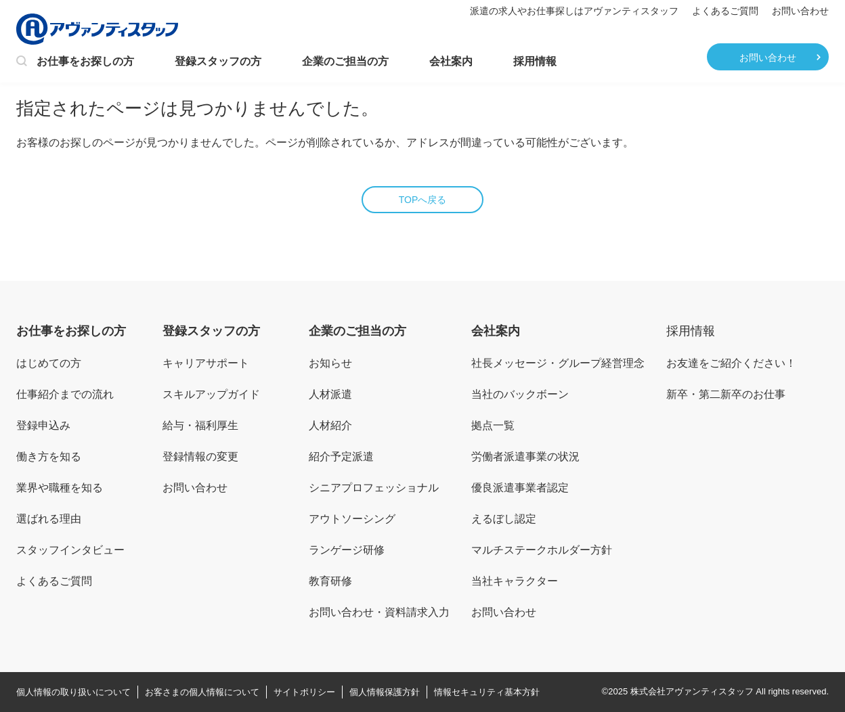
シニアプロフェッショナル (374, 487)
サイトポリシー (304, 692)
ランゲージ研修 (347, 550)
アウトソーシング (352, 519)
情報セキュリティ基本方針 (487, 692)
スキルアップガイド (211, 394)
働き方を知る (48, 456)
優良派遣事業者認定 (520, 487)
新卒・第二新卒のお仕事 (725, 394)
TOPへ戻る (423, 199)
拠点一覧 (493, 425)
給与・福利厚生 (200, 425)
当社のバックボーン (520, 394)
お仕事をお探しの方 (75, 62)
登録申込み (43, 425)
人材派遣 (330, 394)
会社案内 (451, 61)
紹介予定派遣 (341, 456)
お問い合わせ (800, 10)
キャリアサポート (205, 363)
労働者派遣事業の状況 (525, 456)
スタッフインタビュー (70, 550)
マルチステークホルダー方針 (541, 550)
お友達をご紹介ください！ (731, 363)
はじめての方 (48, 363)
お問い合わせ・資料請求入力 (379, 612)
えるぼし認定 (503, 519)
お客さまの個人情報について (202, 692)
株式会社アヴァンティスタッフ (692, 691)
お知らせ (330, 363)
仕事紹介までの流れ (65, 394)
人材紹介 (330, 425)
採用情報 (535, 61)
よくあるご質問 (725, 10)
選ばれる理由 (48, 519)
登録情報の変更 (200, 456)
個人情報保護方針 (384, 692)
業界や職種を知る (59, 487)
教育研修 (330, 581)
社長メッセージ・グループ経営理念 (558, 363)
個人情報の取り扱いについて (73, 692)
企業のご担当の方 (345, 61)
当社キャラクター (514, 581)
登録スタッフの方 (218, 61)
